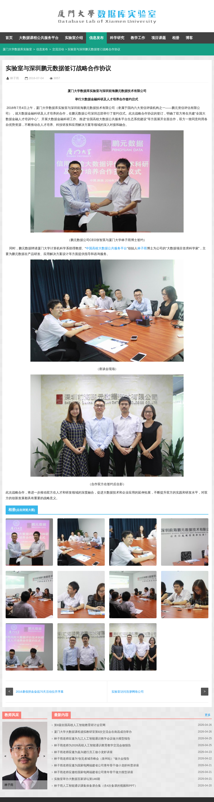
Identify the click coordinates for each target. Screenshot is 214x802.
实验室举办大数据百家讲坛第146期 (77, 779)
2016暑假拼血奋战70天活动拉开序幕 (40, 691)
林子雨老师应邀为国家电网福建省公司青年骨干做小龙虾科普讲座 (96, 765)
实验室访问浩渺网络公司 (128, 691)
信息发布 (96, 38)
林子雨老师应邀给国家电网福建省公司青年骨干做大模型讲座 (93, 772)
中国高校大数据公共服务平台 (106, 248)
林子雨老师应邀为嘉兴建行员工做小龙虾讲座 (83, 752)
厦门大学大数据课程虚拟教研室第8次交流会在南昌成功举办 (93, 731)
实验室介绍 (74, 38)
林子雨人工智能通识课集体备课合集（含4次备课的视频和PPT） (96, 785)
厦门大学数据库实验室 (17, 49)
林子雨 (142, 248)
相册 (175, 38)
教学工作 (138, 38)
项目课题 (158, 38)
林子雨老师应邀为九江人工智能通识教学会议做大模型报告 (92, 738)
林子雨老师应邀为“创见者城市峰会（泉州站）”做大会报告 (91, 758)
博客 (189, 38)
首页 (9, 38)
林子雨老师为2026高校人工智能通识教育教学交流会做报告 (92, 745)
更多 (208, 715)
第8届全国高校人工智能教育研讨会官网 (79, 725)
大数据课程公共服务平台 (39, 38)
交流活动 (58, 49)
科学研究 (117, 38)
